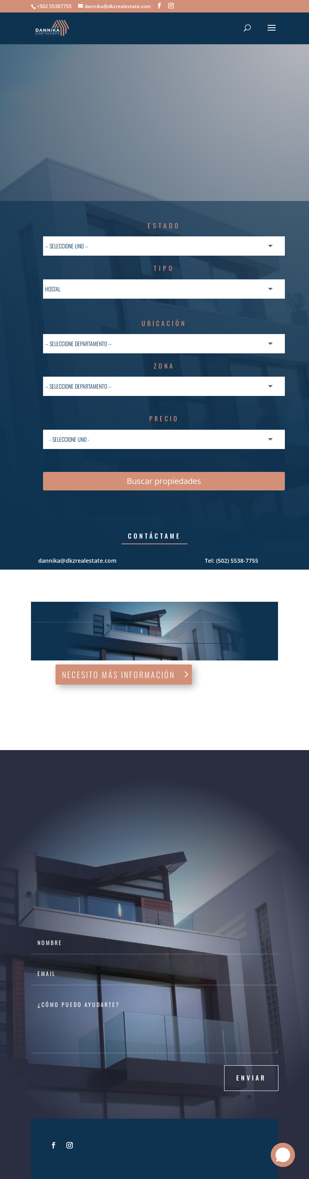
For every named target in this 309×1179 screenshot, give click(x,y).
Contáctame (154, 536)
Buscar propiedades (164, 481)
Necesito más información (118, 674)
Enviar (251, 1078)
